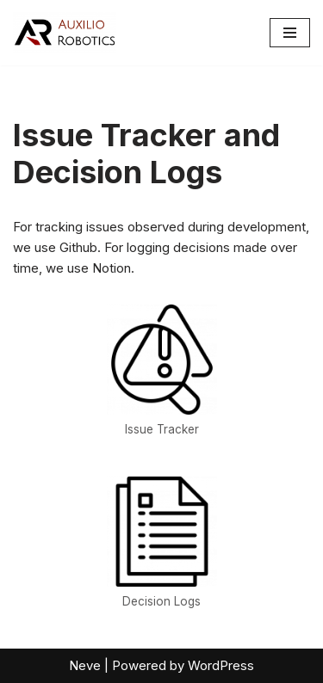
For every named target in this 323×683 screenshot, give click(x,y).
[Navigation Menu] (290, 32)
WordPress (221, 665)
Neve (85, 665)
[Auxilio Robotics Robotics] (64, 32)
